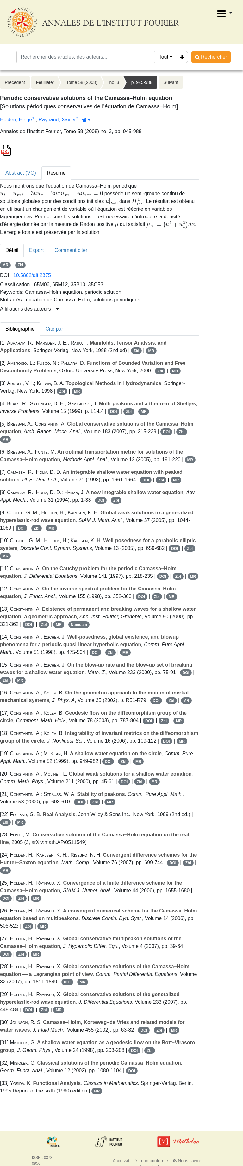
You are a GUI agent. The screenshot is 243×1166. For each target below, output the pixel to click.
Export (36, 250)
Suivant (171, 82)
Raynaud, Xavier (57, 119)
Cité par (54, 329)
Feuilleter (45, 82)
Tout (163, 57)
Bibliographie (20, 329)
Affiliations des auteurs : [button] (29, 309)
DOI (113, 411)
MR (6, 265)
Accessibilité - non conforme (140, 1160)
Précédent (15, 82)
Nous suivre (187, 1160)
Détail (11, 250)
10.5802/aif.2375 (32, 275)
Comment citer (70, 250)
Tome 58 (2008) (81, 82)
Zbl (20, 265)
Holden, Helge (16, 119)
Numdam (79, 624)
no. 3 (114, 82)
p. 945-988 (142, 82)
